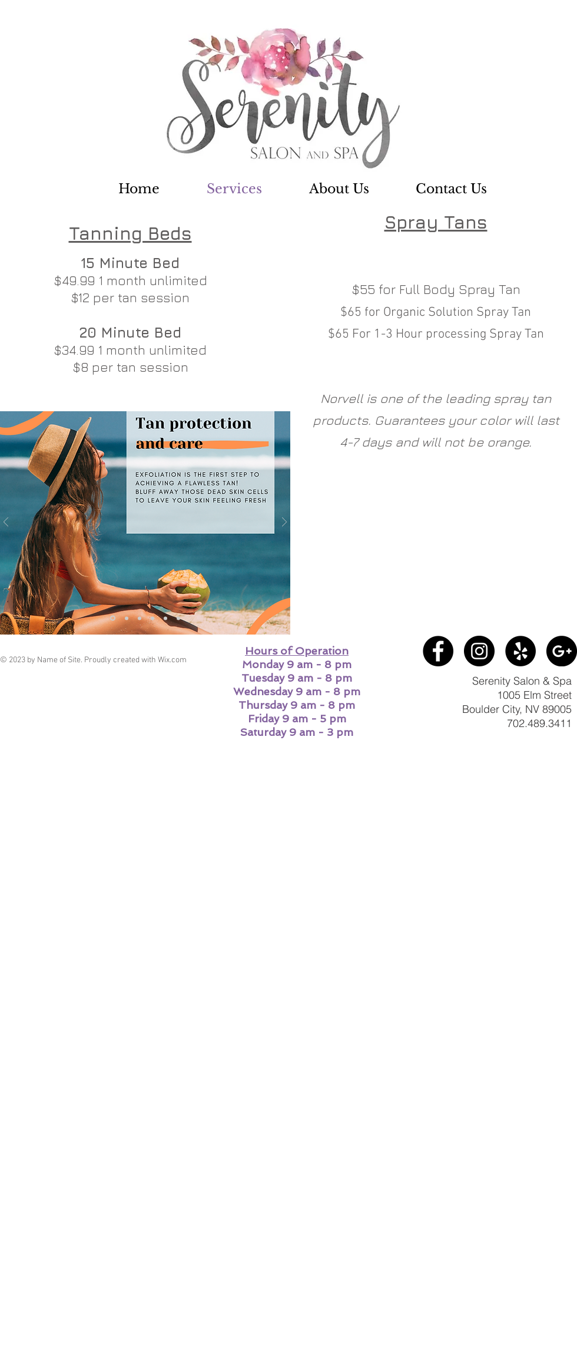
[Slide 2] (152, 618)
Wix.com (172, 660)
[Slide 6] (178, 618)
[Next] (284, 522)
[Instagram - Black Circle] (479, 651)
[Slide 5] (126, 618)
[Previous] (6, 522)
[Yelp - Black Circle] (520, 651)
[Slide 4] (112, 618)
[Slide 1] (139, 618)
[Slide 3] (165, 618)
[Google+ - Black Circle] (561, 651)
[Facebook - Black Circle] (438, 651)
